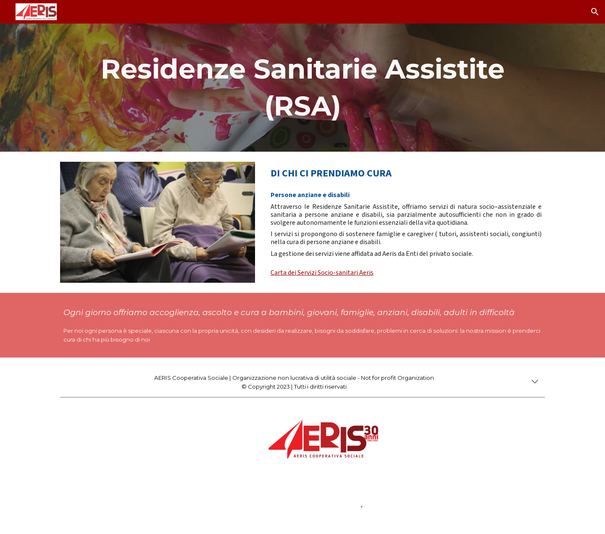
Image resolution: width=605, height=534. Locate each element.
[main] (302, 87)
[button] (595, 12)
